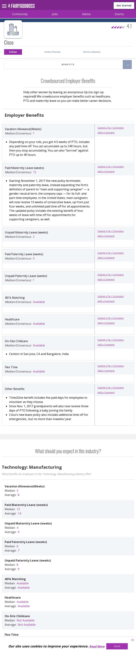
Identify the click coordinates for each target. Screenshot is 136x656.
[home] (21, 7)
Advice (86, 14)
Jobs (55, 14)
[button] (13, 52)
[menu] (5, 3)
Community (20, 14)
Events (119, 14)
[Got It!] (117, 646)
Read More (97, 646)
